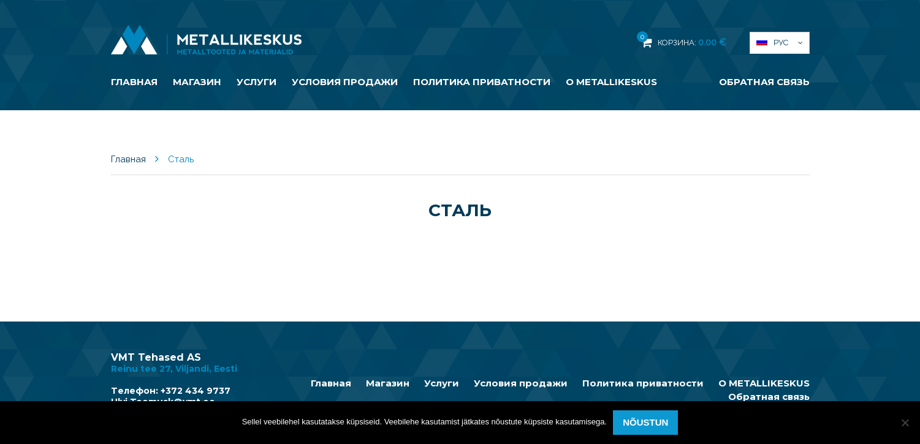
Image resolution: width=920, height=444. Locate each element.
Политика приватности (481, 82)
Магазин (197, 82)
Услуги (256, 82)
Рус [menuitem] (781, 42)
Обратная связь (764, 82)
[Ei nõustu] (905, 422)
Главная (134, 82)
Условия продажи (345, 82)
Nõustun (645, 422)
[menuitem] (780, 43)
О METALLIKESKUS (611, 82)
